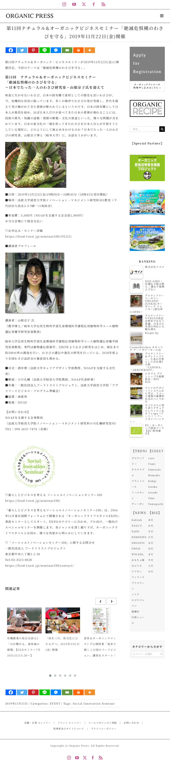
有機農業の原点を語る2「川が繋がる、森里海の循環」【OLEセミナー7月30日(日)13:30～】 (24, 646)
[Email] (67, 50)
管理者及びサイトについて (68, 728)
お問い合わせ (131, 722)
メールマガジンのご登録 (102, 722)
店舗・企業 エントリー (37, 722)
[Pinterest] (33, 50)
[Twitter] (22, 50)
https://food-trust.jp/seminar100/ (33, 501)
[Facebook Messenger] (56, 50)
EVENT (55, 703)
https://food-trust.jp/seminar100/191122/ (38, 236)
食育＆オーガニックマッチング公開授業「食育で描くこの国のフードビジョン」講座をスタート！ (100, 646)
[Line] (44, 50)
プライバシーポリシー (104, 728)
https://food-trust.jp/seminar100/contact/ (39, 565)
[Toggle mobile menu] (162, 16)
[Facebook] (11, 50)
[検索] (162, 129)
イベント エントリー (70, 722)
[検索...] (144, 129)
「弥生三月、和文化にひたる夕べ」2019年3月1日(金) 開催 (62, 644)
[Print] (78, 50)
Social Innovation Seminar (94, 703)
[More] (89, 50)
